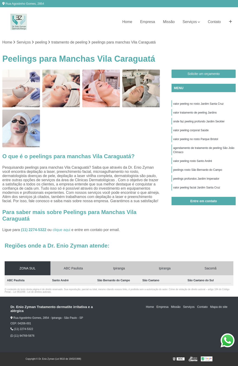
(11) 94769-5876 (22, 335)
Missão (169, 22)
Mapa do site (218, 307)
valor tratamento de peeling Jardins (195, 112)
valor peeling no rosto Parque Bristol (195, 139)
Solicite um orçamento (204, 74)
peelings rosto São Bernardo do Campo (197, 169)
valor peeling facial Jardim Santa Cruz (196, 187)
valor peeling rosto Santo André (192, 161)
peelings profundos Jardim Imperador (196, 178)
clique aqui (61, 230)
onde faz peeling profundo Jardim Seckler (199, 121)
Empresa (147, 22)
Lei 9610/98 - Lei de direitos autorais (32, 292)
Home (127, 22)
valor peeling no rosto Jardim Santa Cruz (198, 103)
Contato (214, 22)
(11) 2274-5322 (34, 230)
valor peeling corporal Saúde (191, 130)
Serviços (190, 22)
